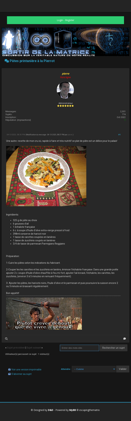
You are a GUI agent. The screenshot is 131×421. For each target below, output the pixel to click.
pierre (70, 135)
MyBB (72, 410)
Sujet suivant (33, 347)
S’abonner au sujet (21, 374)
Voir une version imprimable (26, 369)
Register (69, 20)
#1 (119, 135)
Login (60, 20)
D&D (50, 410)
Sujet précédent (16, 347)
